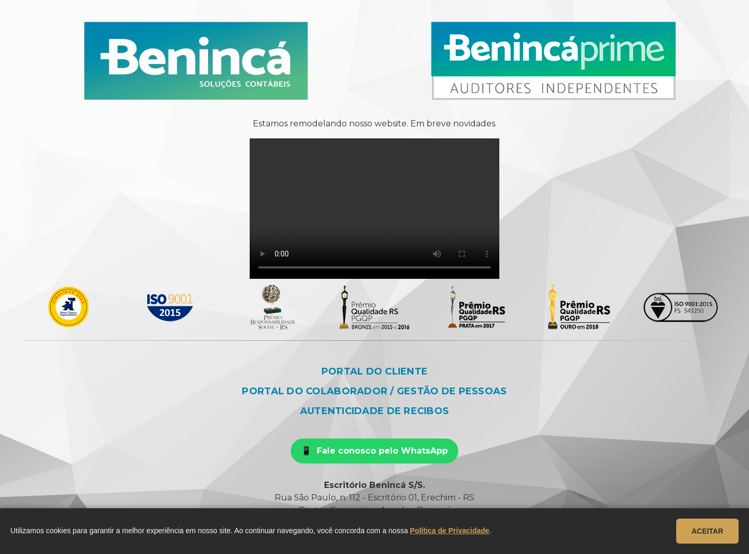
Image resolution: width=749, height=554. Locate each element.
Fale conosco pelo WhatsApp (382, 451)
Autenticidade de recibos (374, 411)
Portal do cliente (374, 371)
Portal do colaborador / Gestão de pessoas (374, 391)
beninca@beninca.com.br (313, 522)
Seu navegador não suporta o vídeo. (374, 208)
